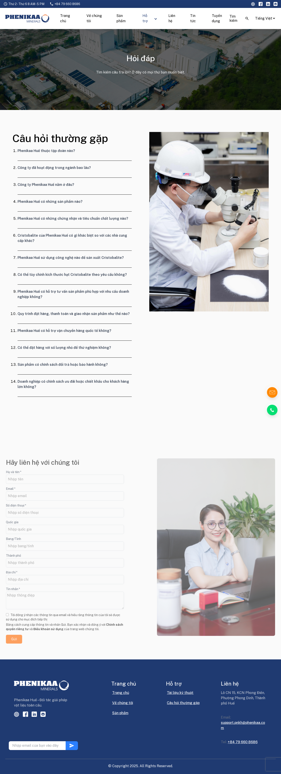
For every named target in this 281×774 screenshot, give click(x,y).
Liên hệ (171, 18)
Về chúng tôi (94, 18)
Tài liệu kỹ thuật (180, 693)
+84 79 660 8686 (67, 4)
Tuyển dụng (217, 18)
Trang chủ (65, 18)
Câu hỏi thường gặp (183, 703)
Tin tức (193, 18)
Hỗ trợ (145, 18)
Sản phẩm (121, 18)
